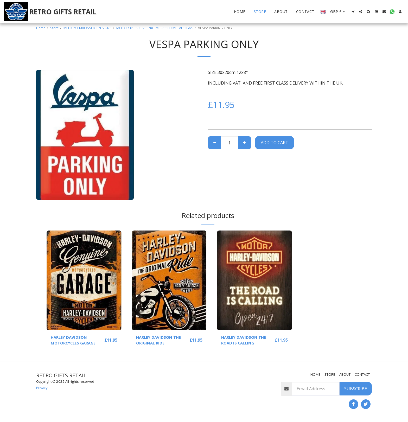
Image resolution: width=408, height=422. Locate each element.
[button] (352, 12)
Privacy (42, 387)
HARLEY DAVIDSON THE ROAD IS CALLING (245, 340)
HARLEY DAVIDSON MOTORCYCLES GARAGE (75, 340)
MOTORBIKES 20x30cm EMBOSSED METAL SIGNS (154, 27)
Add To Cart (274, 142)
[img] (84, 280)
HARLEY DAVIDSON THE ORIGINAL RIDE (160, 340)
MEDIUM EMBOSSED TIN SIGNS (87, 27)
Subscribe (355, 389)
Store (54, 27)
